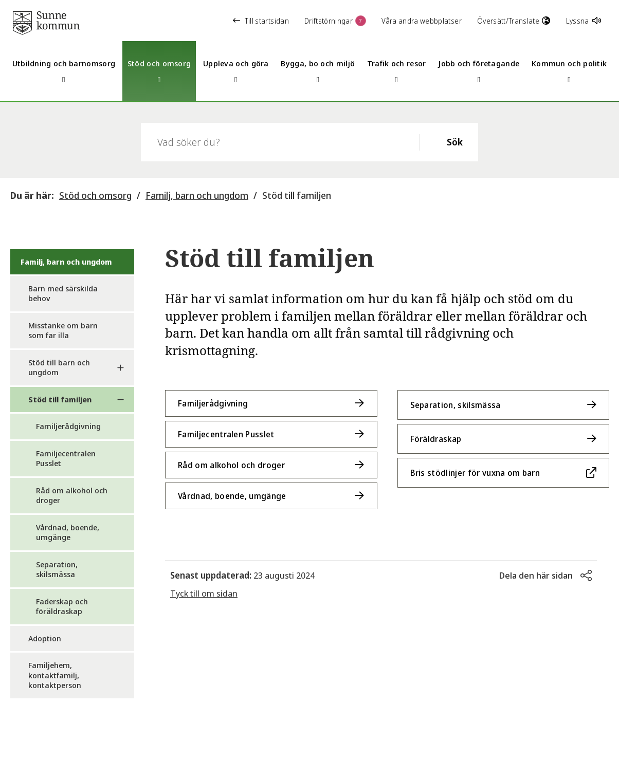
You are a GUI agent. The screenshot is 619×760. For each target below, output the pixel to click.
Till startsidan (261, 21)
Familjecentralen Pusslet (66, 458)
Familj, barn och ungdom (196, 195)
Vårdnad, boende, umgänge (67, 532)
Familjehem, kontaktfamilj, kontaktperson (54, 675)
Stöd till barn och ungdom (59, 367)
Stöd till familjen (296, 195)
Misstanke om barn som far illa (63, 330)
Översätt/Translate (514, 21)
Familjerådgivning (68, 426)
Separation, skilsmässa (57, 569)
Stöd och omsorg (95, 195)
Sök (455, 142)
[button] (545, 575)
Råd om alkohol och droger (71, 495)
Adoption (44, 638)
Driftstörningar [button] (335, 20)
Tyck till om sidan (204, 593)
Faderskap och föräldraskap (62, 606)
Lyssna (583, 21)
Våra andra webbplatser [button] (421, 21)
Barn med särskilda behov (63, 293)
